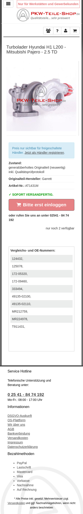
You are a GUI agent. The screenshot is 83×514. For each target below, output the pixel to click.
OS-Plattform (16, 420)
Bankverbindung (19, 433)
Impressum (15, 442)
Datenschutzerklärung (23, 447)
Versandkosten (18, 438)
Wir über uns (16, 424)
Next (73, 95)
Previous (9, 95)
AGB (11, 429)
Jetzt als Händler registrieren (44, 152)
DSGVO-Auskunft (20, 416)
